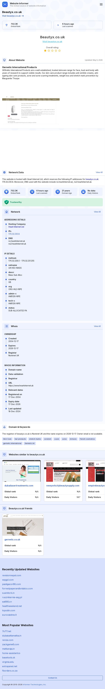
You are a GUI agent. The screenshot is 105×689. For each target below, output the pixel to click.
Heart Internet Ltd (16, 227)
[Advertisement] (52, 88)
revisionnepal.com (11, 575)
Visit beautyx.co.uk (13, 16)
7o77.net (6, 631)
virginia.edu (8, 662)
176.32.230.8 (14, 234)
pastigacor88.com (11, 584)
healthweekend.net (12, 606)
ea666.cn (7, 601)
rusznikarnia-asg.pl (12, 597)
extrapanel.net (9, 666)
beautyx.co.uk (92, 179)
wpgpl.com (8, 579)
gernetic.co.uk (12, 539)
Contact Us (52, 678)
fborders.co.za (9, 670)
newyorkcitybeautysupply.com (62, 485)
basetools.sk (8, 657)
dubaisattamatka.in (11, 635)
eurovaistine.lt (9, 614)
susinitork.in (8, 593)
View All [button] (99, 172)
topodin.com (8, 610)
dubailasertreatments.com (19, 485)
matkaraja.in (8, 648)
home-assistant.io (11, 653)
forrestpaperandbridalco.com (17, 588)
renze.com (7, 640)
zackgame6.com (10, 644)
